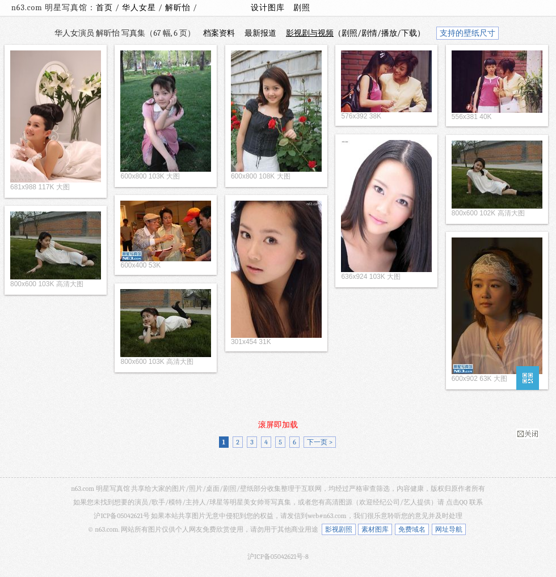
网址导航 (448, 529)
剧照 (301, 7)
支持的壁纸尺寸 (467, 33)
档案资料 (219, 33)
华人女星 (140, 7)
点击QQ (456, 502)
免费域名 (412, 529)
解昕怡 (179, 7)
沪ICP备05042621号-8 (278, 557)
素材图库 (375, 529)
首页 (104, 7)
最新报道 (260, 33)
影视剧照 (338, 529)
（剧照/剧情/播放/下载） (355, 33)
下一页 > (319, 442)
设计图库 (268, 7)
